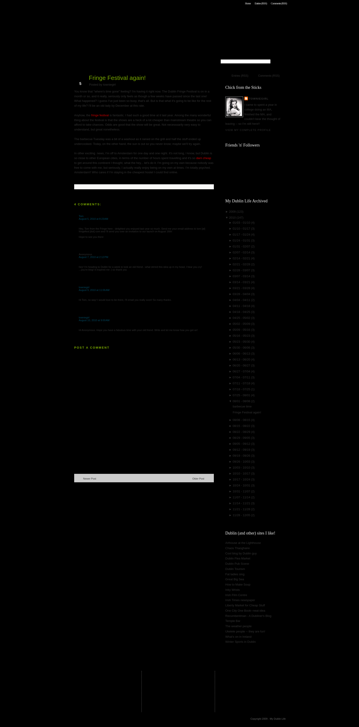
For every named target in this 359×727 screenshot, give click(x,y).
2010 (233, 217)
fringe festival (100, 115)
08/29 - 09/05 (242, 437)
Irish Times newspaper (240, 600)
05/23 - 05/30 (242, 341)
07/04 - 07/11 (242, 377)
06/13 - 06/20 (242, 359)
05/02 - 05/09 (242, 324)
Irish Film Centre (236, 595)
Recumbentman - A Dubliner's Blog (248, 616)
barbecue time (242, 406)
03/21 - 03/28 (242, 288)
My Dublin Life (132, 15)
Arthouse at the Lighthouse (243, 543)
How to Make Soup (237, 584)
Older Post (198, 478)
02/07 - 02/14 (242, 252)
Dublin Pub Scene (237, 563)
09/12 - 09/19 (242, 449)
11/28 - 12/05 (242, 515)
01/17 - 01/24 (242, 234)
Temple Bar (232, 621)
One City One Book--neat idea (245, 610)
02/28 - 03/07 (242, 270)
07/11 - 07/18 (242, 383)
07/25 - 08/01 (242, 395)
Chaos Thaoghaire (237, 548)
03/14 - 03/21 (242, 282)
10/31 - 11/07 (242, 491)
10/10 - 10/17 (242, 473)
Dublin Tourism (235, 569)
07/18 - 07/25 (242, 389)
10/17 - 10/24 (242, 479)
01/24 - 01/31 (242, 240)
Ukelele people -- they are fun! (245, 631)
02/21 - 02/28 (242, 264)
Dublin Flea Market (237, 558)
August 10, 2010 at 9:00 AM (94, 320)
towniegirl (84, 287)
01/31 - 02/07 (242, 246)
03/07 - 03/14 (242, 276)
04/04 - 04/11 (242, 300)
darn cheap (203, 158)
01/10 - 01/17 (242, 228)
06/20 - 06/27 (242, 365)
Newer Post (89, 478)
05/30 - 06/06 (242, 347)
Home (248, 3)
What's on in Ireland (238, 636)
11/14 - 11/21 (242, 503)
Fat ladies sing (235, 574)
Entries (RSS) (261, 3)
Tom (81, 216)
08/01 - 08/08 (242, 401)
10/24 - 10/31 (242, 485)
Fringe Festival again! (117, 77)
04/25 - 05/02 (242, 318)
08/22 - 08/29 (242, 432)
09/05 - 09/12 (242, 443)
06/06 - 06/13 (242, 353)
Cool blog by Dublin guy (241, 553)
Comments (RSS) (279, 3)
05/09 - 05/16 (242, 329)
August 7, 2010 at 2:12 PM (93, 257)
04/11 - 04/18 (242, 306)
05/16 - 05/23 (242, 335)
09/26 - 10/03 (242, 461)
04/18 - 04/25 (242, 312)
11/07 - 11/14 (242, 497)
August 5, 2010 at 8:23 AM (93, 218)
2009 (233, 211)
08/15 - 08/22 (242, 426)
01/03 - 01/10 (242, 222)
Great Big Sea (234, 579)
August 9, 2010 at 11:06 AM (94, 290)
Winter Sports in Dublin (240, 641)
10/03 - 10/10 (242, 467)
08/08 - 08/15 (242, 420)
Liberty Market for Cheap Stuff (245, 605)
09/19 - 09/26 (242, 455)
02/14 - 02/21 (242, 258)
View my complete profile (248, 129)
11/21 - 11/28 (242, 509)
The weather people (238, 626)
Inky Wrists (232, 589)
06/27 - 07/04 (242, 371)
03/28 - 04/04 (242, 294)
